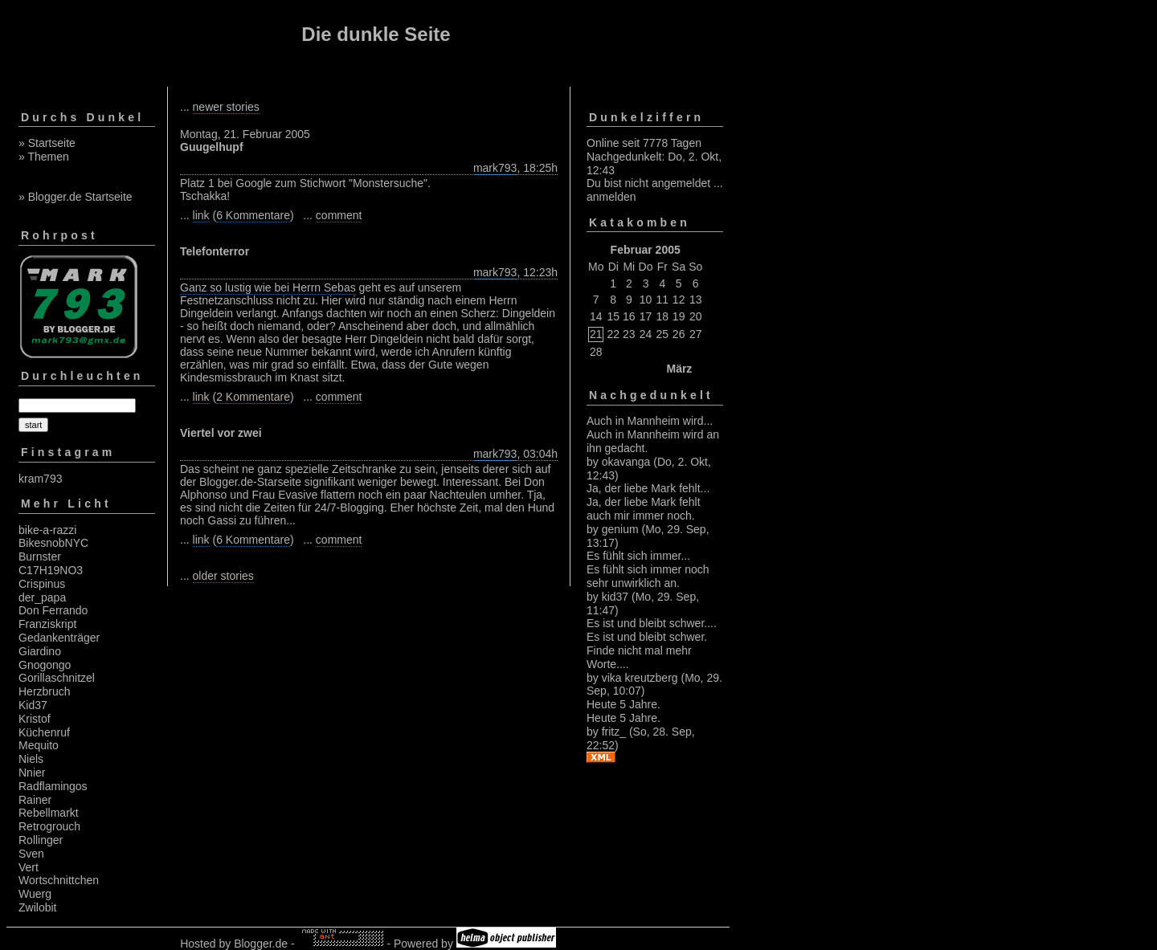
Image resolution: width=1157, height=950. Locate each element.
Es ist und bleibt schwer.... (652, 623)
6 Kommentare (253, 215)
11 (662, 299)
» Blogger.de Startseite (75, 196)
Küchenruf (44, 732)
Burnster (39, 556)
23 (629, 334)
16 (629, 316)
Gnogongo (44, 664)
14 (596, 316)
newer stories (226, 106)
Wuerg (34, 893)
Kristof (34, 718)
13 (695, 299)
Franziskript (47, 624)
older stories (223, 575)
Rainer (34, 799)
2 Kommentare (253, 396)
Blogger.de (261, 943)
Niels (30, 758)
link (201, 215)
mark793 (495, 167)
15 (613, 316)
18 (662, 316)
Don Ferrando (53, 610)
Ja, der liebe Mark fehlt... (648, 488)
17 (646, 316)
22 (613, 334)
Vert (28, 867)
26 (679, 334)
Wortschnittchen (58, 880)
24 (646, 334)
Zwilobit (37, 907)
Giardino (39, 651)
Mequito (38, 745)
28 (596, 351)
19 (679, 316)
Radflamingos (53, 786)
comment (339, 215)
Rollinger (40, 840)
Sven (31, 853)
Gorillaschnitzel (56, 677)
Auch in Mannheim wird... (650, 420)
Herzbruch (44, 691)
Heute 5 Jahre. (623, 704)
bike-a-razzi (47, 530)
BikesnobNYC (53, 542)
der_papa (42, 597)
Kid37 (32, 705)
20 (695, 316)
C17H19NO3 (50, 570)
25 (662, 334)
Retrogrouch (49, 826)
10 (646, 299)
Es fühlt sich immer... (638, 555)
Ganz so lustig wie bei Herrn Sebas (268, 287)
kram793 (40, 478)
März (679, 368)
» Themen (43, 156)
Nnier (31, 772)
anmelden (611, 196)
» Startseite (47, 143)
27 (695, 334)
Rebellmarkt (48, 812)
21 (596, 334)
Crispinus (41, 583)
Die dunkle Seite (375, 34)
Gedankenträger (59, 637)
